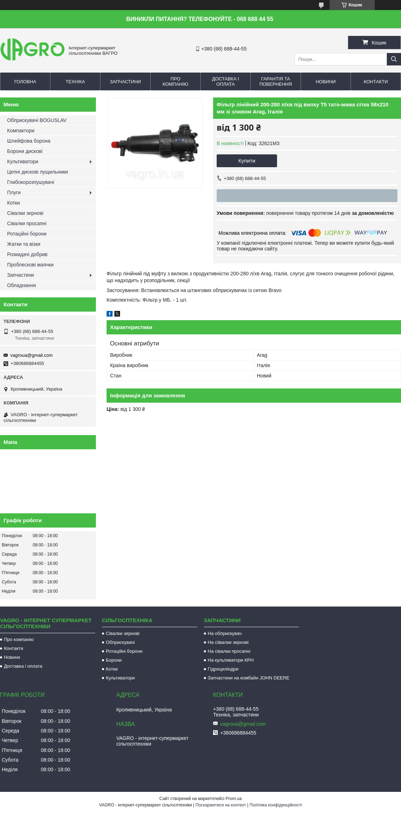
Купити (246, 161)
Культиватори (22, 161)
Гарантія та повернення (275, 81)
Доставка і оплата (225, 81)
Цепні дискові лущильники (37, 172)
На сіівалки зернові (228, 642)
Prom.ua (234, 798)
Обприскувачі (120, 642)
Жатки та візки (23, 244)
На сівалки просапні (229, 651)
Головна (25, 81)
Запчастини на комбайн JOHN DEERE (248, 678)
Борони (114, 660)
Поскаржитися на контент (220, 805)
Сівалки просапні (27, 223)
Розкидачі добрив (27, 254)
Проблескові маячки (30, 265)
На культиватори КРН (231, 660)
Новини (326, 81)
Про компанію (176, 81)
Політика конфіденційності (276, 805)
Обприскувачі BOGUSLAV (36, 120)
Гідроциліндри (223, 669)
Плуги (14, 192)
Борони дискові (25, 151)
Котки (13, 203)
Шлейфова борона (28, 141)
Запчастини (125, 81)
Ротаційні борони (27, 234)
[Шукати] (394, 59)
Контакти (376, 81)
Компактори (20, 130)
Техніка (75, 81)
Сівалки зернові (25, 213)
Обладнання (21, 285)
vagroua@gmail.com (31, 355)
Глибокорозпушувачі (30, 182)
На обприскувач (225, 633)
